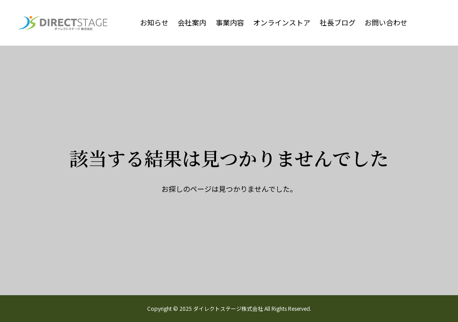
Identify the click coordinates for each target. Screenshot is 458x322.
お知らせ (154, 22)
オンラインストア (281, 22)
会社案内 (192, 22)
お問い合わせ (386, 22)
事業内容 (230, 22)
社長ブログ (338, 22)
